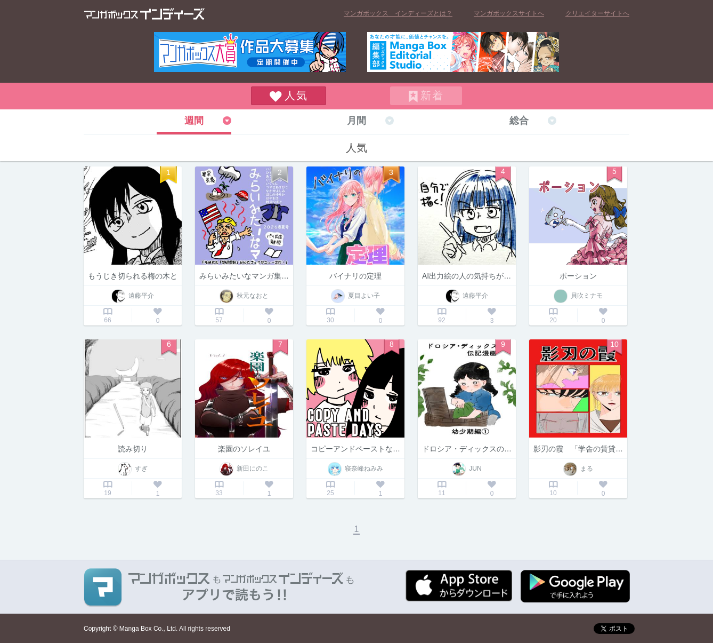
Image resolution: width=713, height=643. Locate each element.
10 (614, 344)
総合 (519, 120)
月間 (356, 120)
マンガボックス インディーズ (144, 13)
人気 (296, 95)
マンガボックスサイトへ (509, 13)
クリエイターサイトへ (597, 13)
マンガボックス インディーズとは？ (398, 13)
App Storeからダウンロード (459, 585)
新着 (432, 95)
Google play (575, 586)
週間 (194, 120)
